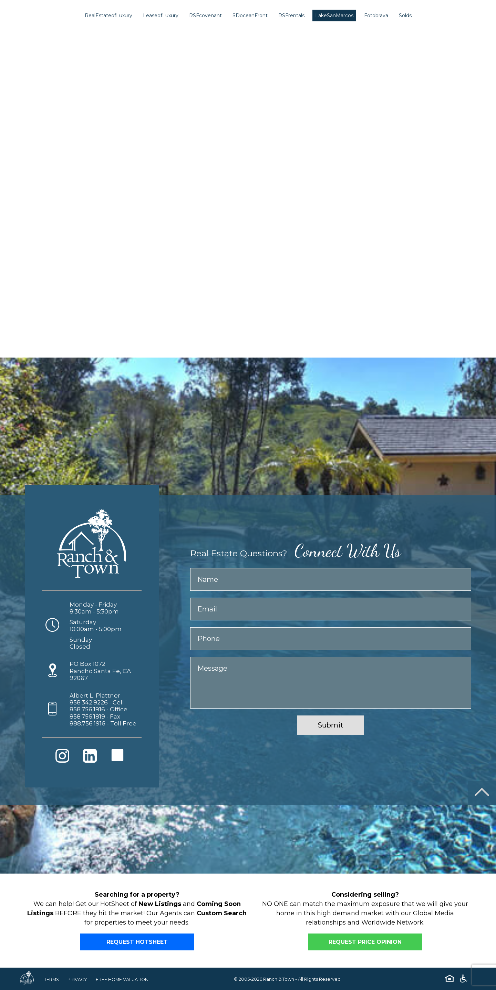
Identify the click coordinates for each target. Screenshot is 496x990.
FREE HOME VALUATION (124, 979)
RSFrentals (291, 15)
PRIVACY (78, 979)
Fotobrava (376, 15)
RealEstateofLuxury (108, 15)
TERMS (52, 979)
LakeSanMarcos (334, 15)
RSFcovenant (205, 15)
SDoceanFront (250, 15)
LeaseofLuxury (160, 15)
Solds (405, 15)
